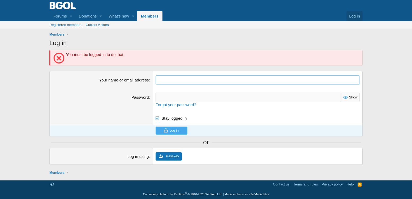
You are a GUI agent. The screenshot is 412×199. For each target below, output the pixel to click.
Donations (88, 16)
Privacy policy (332, 184)
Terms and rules (305, 184)
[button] (71, 16)
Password (140, 97)
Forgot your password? (176, 104)
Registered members (65, 25)
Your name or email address (124, 80)
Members (149, 16)
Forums (60, 16)
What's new (119, 16)
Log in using (138, 156)
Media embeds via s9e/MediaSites (247, 194)
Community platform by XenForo (182, 194)
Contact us (281, 184)
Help (350, 184)
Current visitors (97, 25)
